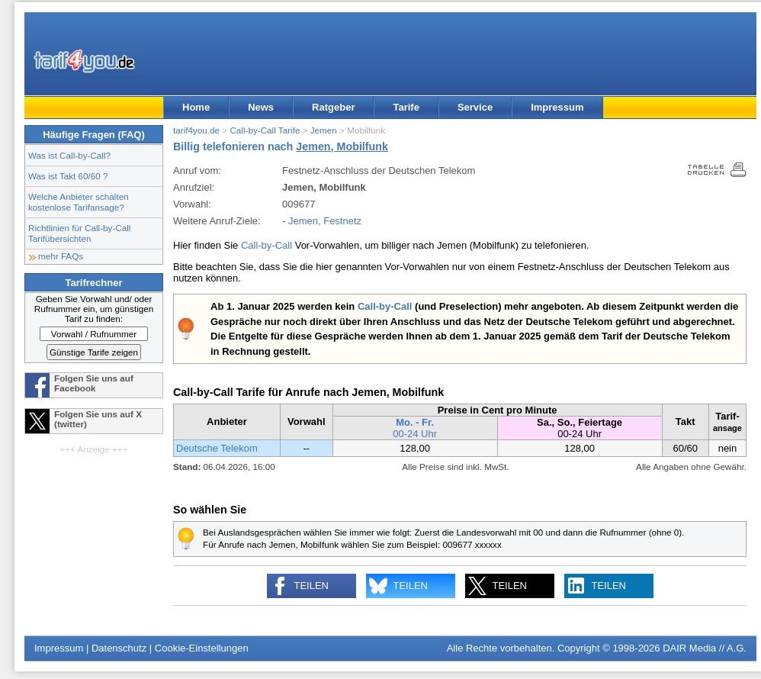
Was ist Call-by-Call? (69, 155)
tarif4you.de (196, 130)
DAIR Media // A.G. (705, 648)
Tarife (406, 107)
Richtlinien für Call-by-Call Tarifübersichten (79, 233)
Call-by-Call (266, 245)
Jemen (323, 130)
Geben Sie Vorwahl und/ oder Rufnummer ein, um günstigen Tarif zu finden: (94, 308)
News (261, 107)
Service (475, 107)
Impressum (557, 107)
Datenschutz (119, 648)
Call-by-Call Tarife (265, 130)
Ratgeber (333, 107)
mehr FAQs (60, 256)
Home (196, 107)
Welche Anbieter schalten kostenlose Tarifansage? (78, 201)
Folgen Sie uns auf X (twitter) (98, 419)
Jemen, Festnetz (324, 221)
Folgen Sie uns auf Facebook (93, 383)
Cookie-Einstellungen (202, 648)
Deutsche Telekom (217, 448)
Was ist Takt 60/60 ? (68, 176)
